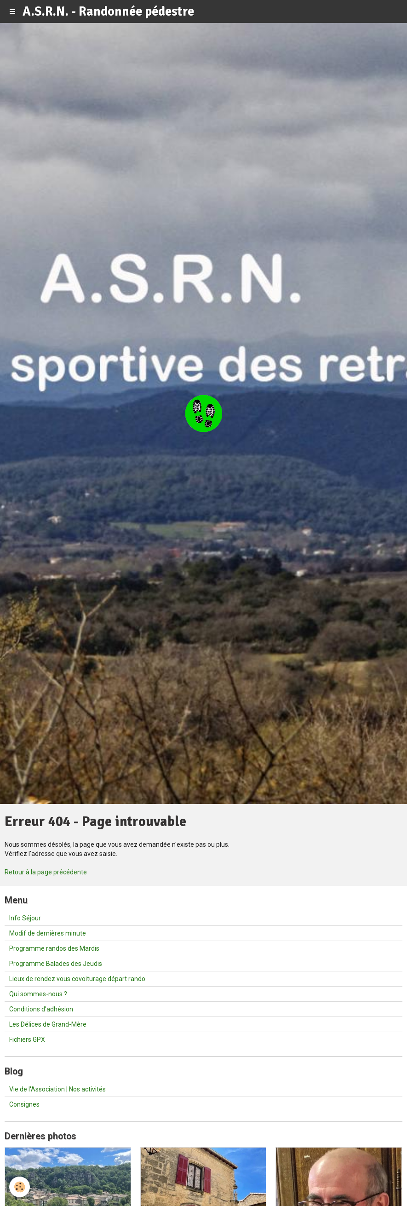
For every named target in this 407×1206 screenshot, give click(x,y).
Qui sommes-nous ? (38, 994)
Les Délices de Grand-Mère (47, 1024)
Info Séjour (25, 918)
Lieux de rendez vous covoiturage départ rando (77, 978)
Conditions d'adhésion (41, 1009)
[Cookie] (19, 1187)
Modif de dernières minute (47, 933)
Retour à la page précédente (46, 872)
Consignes (24, 1104)
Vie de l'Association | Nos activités (57, 1089)
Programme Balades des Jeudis (55, 963)
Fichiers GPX (27, 1039)
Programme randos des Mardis (54, 948)
